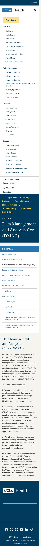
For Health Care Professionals (16, 168)
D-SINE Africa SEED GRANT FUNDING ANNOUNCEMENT (19, 326)
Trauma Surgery (9, 209)
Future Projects (10, 302)
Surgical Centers (11, 123)
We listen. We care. (20, 544)
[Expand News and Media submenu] (25, 296)
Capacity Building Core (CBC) (12, 259)
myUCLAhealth (8, 188)
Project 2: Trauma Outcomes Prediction (16, 275)
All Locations (9, 135)
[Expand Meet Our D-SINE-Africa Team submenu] (29, 285)
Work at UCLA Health (13, 164)
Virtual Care (9, 39)
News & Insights (11, 149)
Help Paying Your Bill (12, 90)
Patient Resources (10, 68)
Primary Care (10, 112)
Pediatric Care (10, 116)
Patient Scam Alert (12, 97)
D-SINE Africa (8, 212)
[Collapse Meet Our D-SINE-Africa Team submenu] (36, 285)
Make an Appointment (13, 43)
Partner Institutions (9, 280)
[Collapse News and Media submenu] (36, 296)
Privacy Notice (26, 537)
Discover (6, 141)
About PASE (26, 209)
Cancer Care (9, 119)
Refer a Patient (8, 183)
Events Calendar (11, 157)
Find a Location (10, 35)
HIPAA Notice (13, 537)
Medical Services (11, 50)
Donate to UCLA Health (13, 161)
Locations (6, 104)
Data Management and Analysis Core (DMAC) (18, 265)
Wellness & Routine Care (14, 62)
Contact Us (7, 192)
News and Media (8, 296)
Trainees (8, 291)
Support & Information (13, 80)
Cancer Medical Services (14, 54)
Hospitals (8, 131)
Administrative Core (9, 254)
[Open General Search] (33, 2)
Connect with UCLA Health (14, 172)
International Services (13, 94)
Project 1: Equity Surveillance (12, 270)
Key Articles (9, 307)
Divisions (6, 201)
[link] (6, 529)
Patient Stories (10, 153)
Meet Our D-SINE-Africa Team (13, 286)
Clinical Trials (10, 58)
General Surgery (22, 201)
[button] (20, 179)
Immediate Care (11, 108)
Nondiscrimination (12, 540)
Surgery (26, 198)
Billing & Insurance (12, 76)
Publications (9, 312)
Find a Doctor (10, 31)
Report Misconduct (28, 540)
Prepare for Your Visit (12, 72)
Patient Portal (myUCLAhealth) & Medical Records (20, 85)
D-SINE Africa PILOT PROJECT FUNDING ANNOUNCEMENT (20, 319)
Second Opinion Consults (14, 46)
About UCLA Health (12, 145)
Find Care (6, 27)
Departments (12, 198)
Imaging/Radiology (12, 127)
